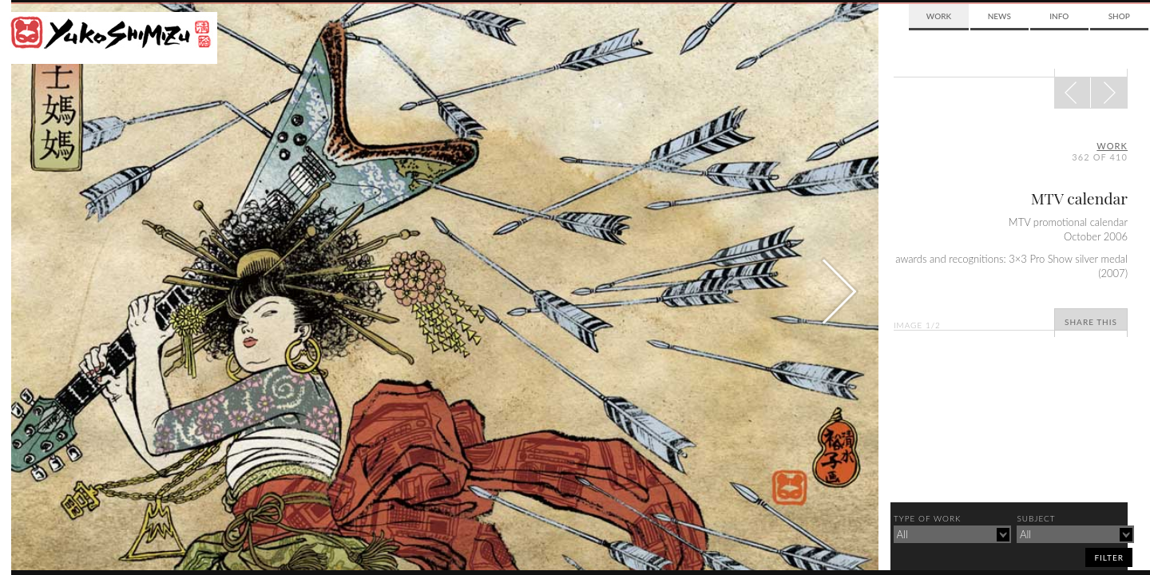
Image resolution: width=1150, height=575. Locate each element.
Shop (1119, 16)
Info (1059, 16)
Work (938, 16)
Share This (1091, 322)
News (999, 16)
